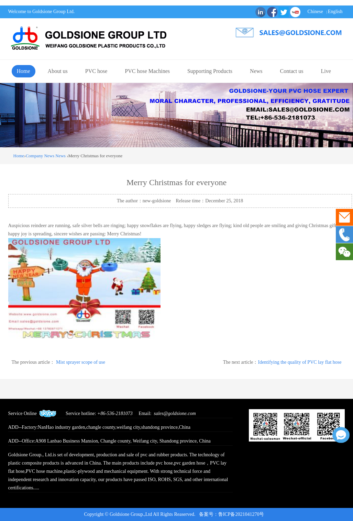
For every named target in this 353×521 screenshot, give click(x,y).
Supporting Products (209, 71)
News (256, 71)
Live (326, 71)
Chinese (315, 11)
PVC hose (96, 71)
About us (58, 71)
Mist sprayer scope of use (80, 362)
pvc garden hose (189, 463)
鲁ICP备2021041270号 (243, 514)
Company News (40, 155)
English (335, 11)
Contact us (292, 71)
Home (23, 71)
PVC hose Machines (147, 71)
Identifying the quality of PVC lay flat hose (299, 362)
